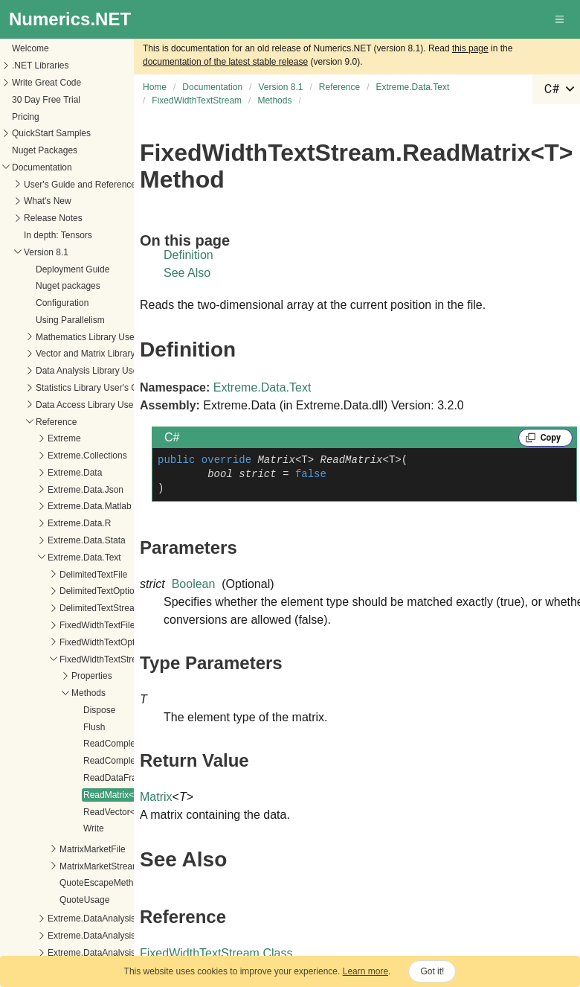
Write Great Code (46, 82)
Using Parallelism (70, 320)
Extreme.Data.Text (84, 557)
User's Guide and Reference (80, 184)
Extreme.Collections (87, 455)
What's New (47, 201)
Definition (188, 255)
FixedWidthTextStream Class (216, 953)
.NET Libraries (40, 65)
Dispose (99, 710)
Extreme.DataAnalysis (91, 918)
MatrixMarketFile (92, 849)
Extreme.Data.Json (85, 490)
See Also (187, 272)
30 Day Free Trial (46, 100)
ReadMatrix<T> (114, 795)
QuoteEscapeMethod (101, 883)
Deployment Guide (72, 269)
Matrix (156, 796)
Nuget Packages (44, 150)
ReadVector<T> (114, 812)
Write (93, 828)
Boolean (194, 584)
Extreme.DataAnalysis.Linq (101, 935)
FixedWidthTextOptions (105, 642)
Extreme (64, 438)
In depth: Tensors (58, 235)
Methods (88, 693)
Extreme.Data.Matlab (90, 506)
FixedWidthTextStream (104, 659)
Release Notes (53, 218)
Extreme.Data (75, 472)
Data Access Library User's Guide (102, 405)
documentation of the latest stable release (225, 62)
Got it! (432, 971)
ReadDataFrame (116, 778)
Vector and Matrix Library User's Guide (112, 353)
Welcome (30, 48)
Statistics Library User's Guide (95, 388)
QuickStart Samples (51, 133)
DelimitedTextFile (93, 574)
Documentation (42, 167)
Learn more (365, 971)
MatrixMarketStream (99, 866)
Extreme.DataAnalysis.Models (107, 953)
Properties (91, 676)
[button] (560, 19)
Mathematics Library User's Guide (103, 337)
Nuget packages (68, 286)
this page (470, 48)
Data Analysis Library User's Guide (104, 370)
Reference (56, 422)
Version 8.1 (46, 252)
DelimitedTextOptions (101, 591)
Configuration (62, 303)
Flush (94, 727)
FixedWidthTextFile (97, 625)
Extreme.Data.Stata (87, 540)
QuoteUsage (84, 900)
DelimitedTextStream (100, 608)
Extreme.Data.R (79, 523)
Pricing (25, 117)
